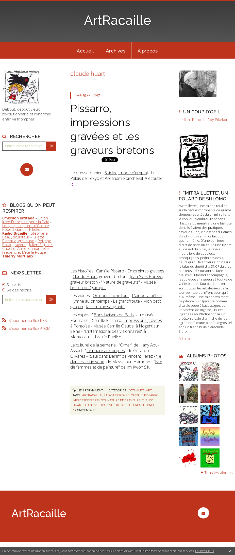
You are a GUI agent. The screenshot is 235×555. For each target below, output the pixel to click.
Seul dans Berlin (104, 356)
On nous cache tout (111, 295)
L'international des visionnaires (113, 331)
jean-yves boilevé (98, 405)
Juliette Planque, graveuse (23, 238)
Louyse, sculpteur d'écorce (25, 225)
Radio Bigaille (14, 233)
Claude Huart (85, 276)
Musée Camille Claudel (114, 326)
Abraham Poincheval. (125, 178)
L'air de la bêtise (147, 295)
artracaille (92, 395)
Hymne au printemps (90, 301)
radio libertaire (116, 395)
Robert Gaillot (14, 229)
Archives (115, 51)
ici (73, 184)
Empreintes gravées (145, 271)
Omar (125, 345)
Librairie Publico (106, 337)
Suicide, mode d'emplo (126, 173)
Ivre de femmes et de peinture (116, 364)
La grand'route (126, 301)
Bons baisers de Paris (114, 315)
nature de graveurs (123, 400)
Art (149, 390)
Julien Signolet (41, 244)
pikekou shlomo (127, 405)
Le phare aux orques (106, 350)
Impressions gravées (142, 320)
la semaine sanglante (105, 306)
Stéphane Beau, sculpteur (25, 235)
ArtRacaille (117, 20)
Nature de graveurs (120, 282)
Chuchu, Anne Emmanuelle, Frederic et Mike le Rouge (25, 250)
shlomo (147, 405)
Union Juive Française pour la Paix (25, 219)
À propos (148, 51)
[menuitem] (85, 50)
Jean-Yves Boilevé (146, 276)
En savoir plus (204, 551)
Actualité (136, 390)
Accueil (85, 51)
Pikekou (36, 229)
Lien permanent (88, 390)
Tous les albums (219, 472)
